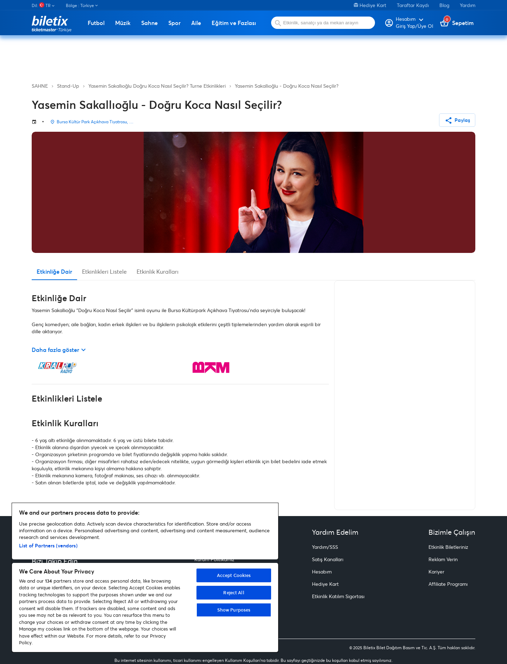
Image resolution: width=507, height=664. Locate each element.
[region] (145, 577)
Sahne (149, 22)
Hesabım (322, 571)
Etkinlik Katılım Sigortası (338, 596)
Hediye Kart (370, 5)
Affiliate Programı (448, 584)
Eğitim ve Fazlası (234, 22)
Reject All (233, 592)
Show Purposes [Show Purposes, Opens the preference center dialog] (234, 610)
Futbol (96, 22)
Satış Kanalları (327, 559)
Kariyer (436, 571)
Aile (196, 22)
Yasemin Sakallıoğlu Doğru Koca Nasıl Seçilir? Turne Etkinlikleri (157, 85)
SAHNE (40, 85)
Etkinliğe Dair (54, 271)
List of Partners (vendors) (48, 545)
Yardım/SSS (325, 547)
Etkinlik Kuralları (158, 271)
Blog (444, 5)
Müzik (123, 22)
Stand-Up (68, 85)
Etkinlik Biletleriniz (448, 547)
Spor (174, 22)
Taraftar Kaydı (413, 5)
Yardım (467, 5)
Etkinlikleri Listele (104, 271)
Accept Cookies (234, 575)
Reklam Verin (443, 559)
